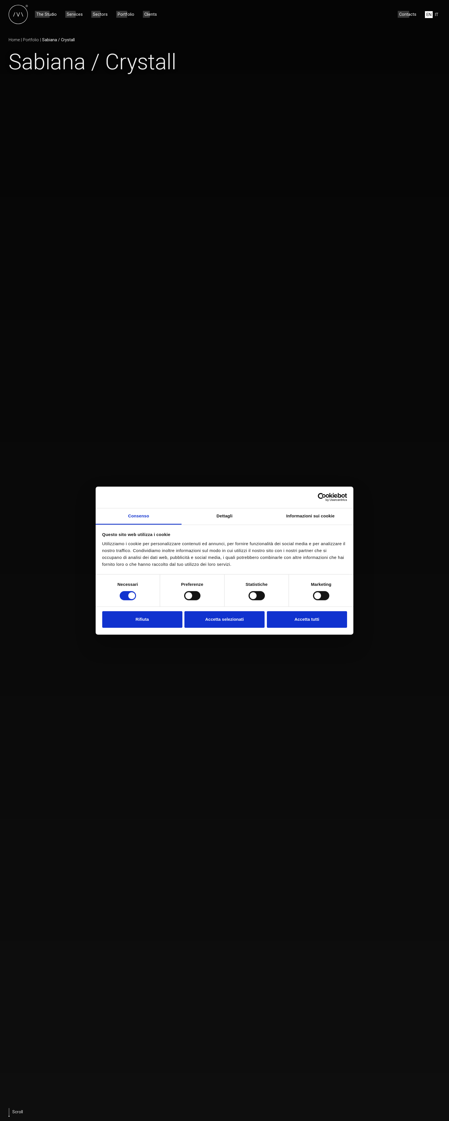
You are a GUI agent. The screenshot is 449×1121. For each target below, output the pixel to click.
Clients (150, 14)
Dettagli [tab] (224, 515)
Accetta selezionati (224, 619)
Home (14, 39)
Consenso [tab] (138, 515)
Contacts (407, 14)
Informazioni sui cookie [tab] (310, 515)
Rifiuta (142, 619)
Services (75, 14)
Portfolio (126, 14)
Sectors (100, 14)
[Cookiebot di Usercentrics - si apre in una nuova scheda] (322, 497)
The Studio (46, 14)
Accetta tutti (306, 619)
